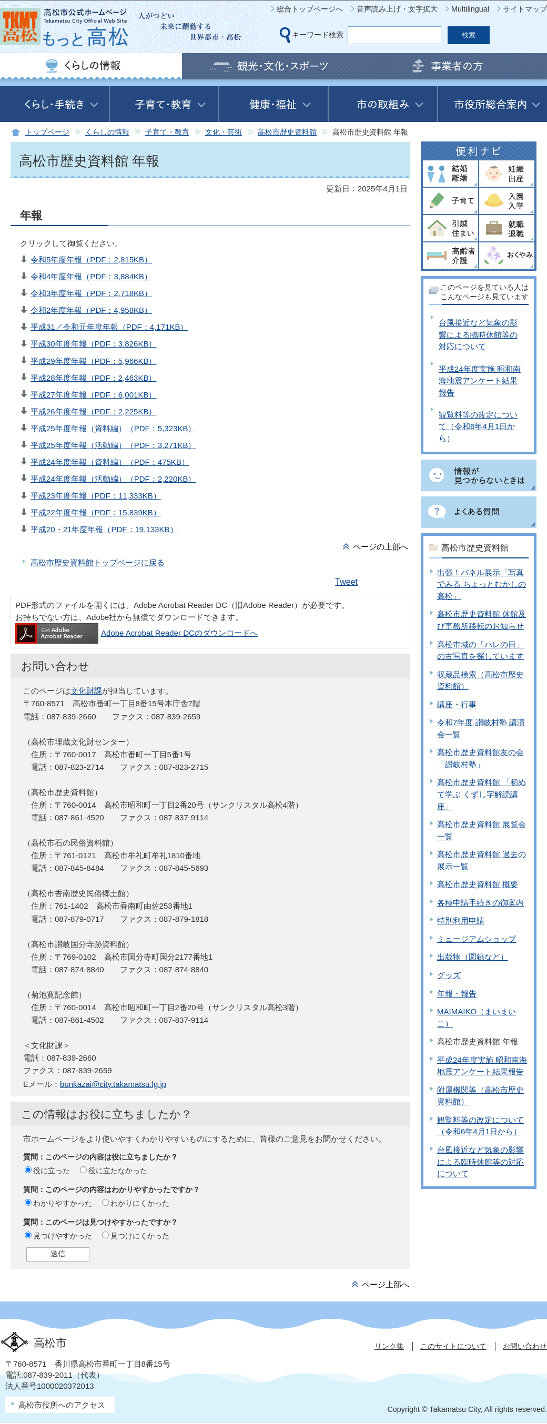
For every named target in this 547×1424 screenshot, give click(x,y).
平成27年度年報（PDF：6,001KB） (93, 394)
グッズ (449, 975)
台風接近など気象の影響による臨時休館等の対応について (478, 334)
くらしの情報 (107, 132)
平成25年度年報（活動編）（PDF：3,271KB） (113, 445)
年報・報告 (457, 993)
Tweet (346, 581)
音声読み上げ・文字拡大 (397, 9)
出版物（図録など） (472, 956)
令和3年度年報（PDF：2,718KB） (91, 293)
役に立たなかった (117, 1170)
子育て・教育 (167, 132)
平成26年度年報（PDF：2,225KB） (93, 411)
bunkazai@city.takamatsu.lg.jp (113, 1084)
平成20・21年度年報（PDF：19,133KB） (104, 529)
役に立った (51, 1170)
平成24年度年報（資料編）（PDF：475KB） (110, 461)
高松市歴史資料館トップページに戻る (98, 562)
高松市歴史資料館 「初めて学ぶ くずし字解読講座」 (481, 794)
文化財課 (86, 690)
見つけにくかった (139, 1236)
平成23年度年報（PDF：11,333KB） (96, 495)
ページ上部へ (385, 1284)
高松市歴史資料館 (287, 132)
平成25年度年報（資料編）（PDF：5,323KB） (113, 428)
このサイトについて (453, 1346)
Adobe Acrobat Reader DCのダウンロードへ (136, 632)
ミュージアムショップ (476, 938)
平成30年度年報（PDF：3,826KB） (93, 343)
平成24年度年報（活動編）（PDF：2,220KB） (113, 478)
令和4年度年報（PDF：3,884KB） (91, 276)
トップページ (47, 132)
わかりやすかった (62, 1203)
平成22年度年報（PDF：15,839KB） (96, 512)
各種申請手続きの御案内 (480, 902)
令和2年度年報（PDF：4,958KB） (91, 310)
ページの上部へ (380, 546)
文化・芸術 (223, 132)
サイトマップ (525, 9)
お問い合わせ (525, 1346)
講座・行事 (457, 704)
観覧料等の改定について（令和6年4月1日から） (478, 426)
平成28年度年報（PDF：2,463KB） (93, 377)
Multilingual (470, 9)
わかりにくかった (139, 1203)
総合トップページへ (310, 9)
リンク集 (389, 1346)
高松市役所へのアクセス (61, 1404)
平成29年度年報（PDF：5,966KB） (93, 361)
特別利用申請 (460, 920)
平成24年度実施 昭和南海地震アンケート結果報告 (480, 380)
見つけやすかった (62, 1236)
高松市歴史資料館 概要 (477, 884)
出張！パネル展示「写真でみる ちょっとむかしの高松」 (481, 584)
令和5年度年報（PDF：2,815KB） (91, 259)
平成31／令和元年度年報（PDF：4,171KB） (109, 326)
